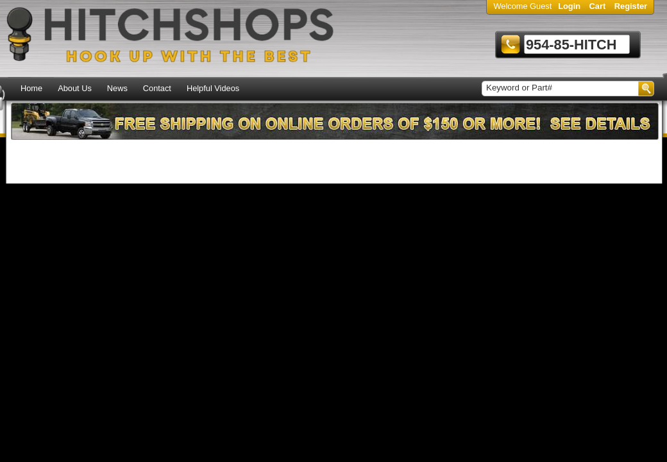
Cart (597, 6)
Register (630, 6)
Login (569, 6)
